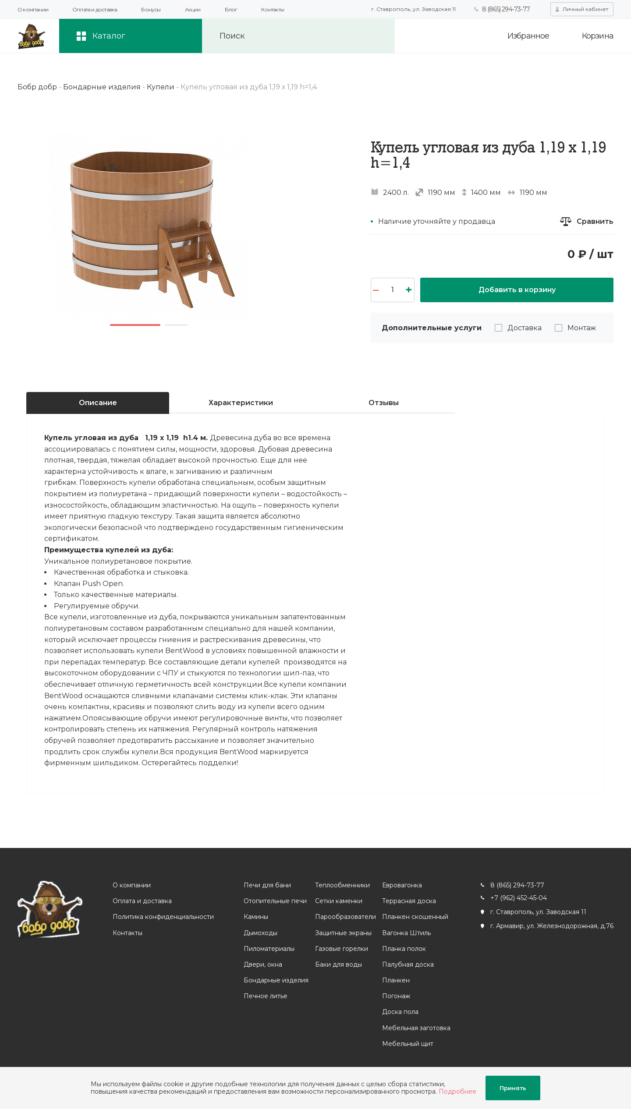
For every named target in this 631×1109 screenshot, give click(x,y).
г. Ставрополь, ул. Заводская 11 (413, 9)
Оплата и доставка (94, 9)
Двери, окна (263, 964)
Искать (373, 36)
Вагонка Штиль (406, 933)
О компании (33, 9)
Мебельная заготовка (416, 1028)
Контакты (272, 9)
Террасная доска (409, 901)
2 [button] (176, 325)
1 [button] (135, 325)
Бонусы (150, 9)
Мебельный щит (407, 1044)
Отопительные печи (275, 901)
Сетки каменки (338, 901)
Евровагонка (402, 885)
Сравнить (595, 221)
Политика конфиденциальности (163, 917)
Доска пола (400, 1012)
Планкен (396, 980)
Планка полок (404, 949)
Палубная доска (408, 964)
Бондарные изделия (276, 980)
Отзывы (384, 403)
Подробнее (457, 1091)
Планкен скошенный (415, 917)
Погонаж (396, 996)
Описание (98, 403)
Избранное (528, 36)
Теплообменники (342, 885)
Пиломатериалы (269, 949)
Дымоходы (260, 933)
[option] (149, 225)
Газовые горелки (341, 949)
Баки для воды (338, 964)
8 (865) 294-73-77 (506, 9)
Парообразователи (345, 917)
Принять (513, 1087)
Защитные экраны (343, 933)
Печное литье (265, 996)
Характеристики (241, 403)
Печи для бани (267, 885)
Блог (231, 9)
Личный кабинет (585, 9)
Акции (193, 9)
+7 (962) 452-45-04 (518, 898)
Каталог (108, 36)
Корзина (597, 36)
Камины (256, 917)
